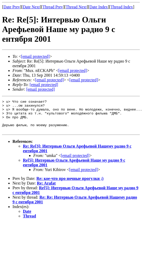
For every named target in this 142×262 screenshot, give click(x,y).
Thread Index (122, 7)
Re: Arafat (46, 189)
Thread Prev (52, 7)
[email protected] (75, 162)
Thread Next (76, 7)
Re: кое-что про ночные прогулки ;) (70, 184)
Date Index (98, 7)
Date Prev (11, 7)
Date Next (31, 7)
